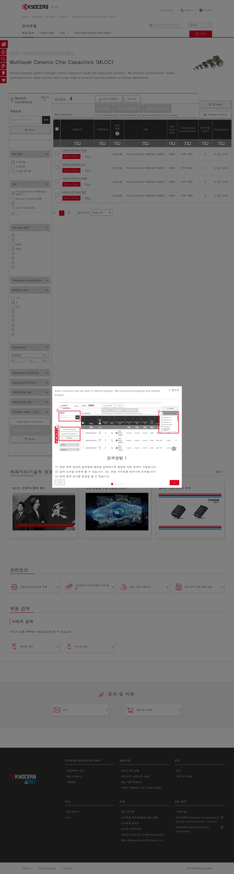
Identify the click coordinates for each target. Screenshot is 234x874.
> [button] (174, 482)
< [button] (60, 482)
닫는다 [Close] (173, 390)
